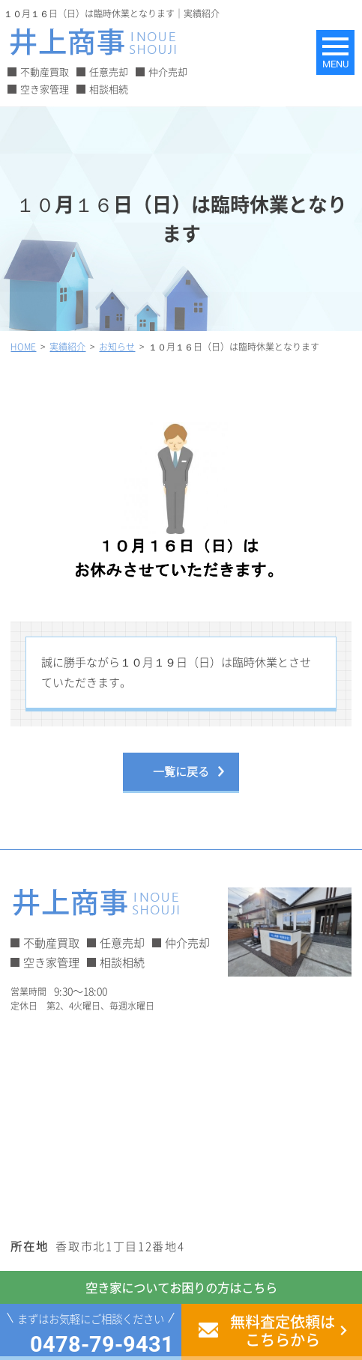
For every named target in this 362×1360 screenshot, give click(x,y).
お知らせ (117, 346)
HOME (23, 346)
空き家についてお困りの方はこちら (181, 1287)
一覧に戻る (181, 771)
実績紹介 (67, 346)
